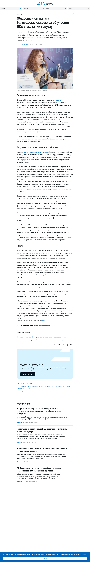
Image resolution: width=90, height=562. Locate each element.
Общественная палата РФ (27, 390)
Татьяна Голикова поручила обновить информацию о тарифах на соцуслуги (42, 339)
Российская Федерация (26, 383)
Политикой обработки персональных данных (73, 554)
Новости (19, 14)
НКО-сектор (31, 44)
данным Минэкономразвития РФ (35, 152)
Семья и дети (33, 481)
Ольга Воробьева (22, 44)
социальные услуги (59, 386)
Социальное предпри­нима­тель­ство (39, 461)
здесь (43, 320)
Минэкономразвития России (38, 386)
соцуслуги (68, 386)
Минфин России (24, 386)
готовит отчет (59, 100)
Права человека (33, 422)
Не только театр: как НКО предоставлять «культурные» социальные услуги (41, 336)
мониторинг (49, 386)
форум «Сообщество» (23, 388)
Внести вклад (27, 374)
